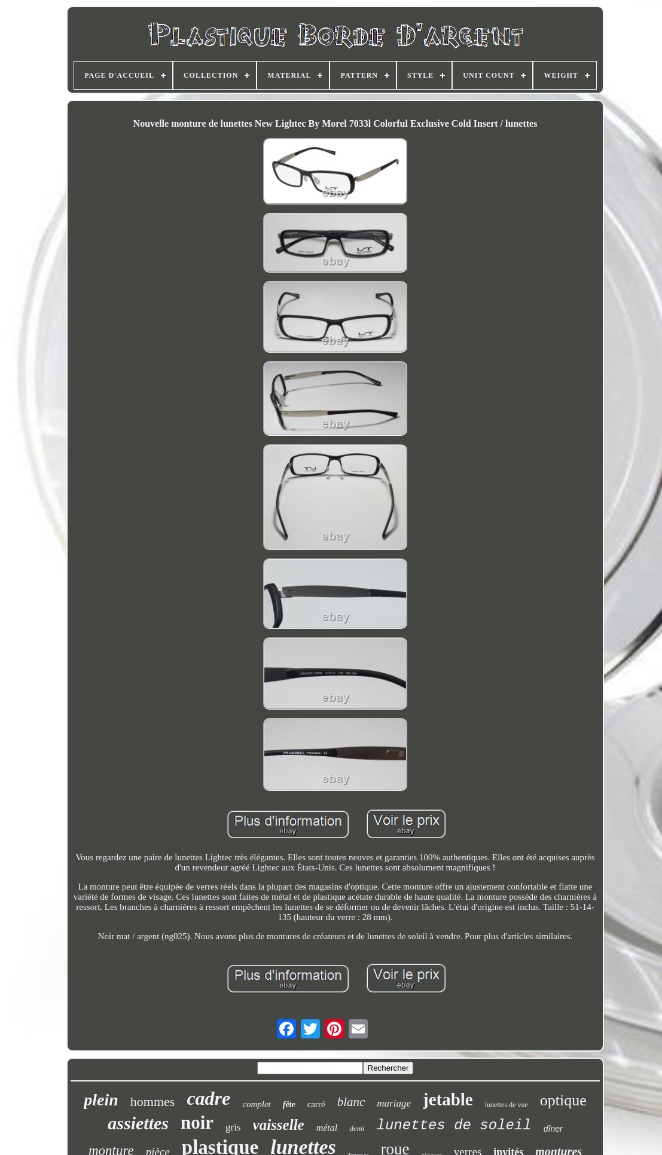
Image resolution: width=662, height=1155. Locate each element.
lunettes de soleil (454, 1125)
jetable (448, 1099)
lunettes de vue (506, 1105)
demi (356, 1128)
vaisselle (278, 1125)
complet (256, 1104)
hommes (152, 1101)
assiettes (138, 1123)
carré (316, 1104)
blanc (351, 1102)
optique (563, 1100)
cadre (208, 1098)
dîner (553, 1128)
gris (233, 1127)
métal (327, 1128)
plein (101, 1099)
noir (197, 1122)
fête (289, 1104)
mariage (394, 1103)
